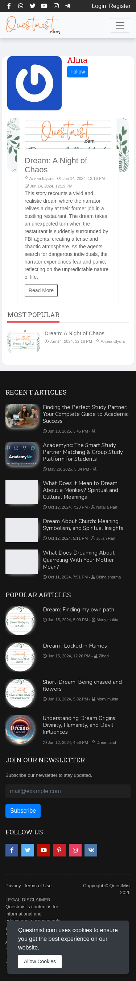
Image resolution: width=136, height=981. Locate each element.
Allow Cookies (40, 961)
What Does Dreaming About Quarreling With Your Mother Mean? (79, 559)
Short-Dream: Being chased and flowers (82, 685)
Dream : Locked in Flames (75, 645)
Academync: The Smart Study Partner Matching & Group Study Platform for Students (83, 452)
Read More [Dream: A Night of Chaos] (41, 290)
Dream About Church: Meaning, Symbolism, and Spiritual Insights (83, 525)
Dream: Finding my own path (78, 609)
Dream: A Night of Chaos (74, 333)
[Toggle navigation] (120, 25)
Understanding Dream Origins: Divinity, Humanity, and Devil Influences (79, 725)
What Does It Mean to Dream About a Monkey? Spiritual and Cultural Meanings (80, 490)
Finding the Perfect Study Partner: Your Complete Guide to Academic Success (85, 414)
